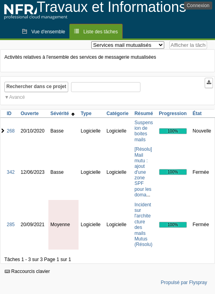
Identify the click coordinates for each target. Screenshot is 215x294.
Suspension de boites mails (143, 131)
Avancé (17, 97)
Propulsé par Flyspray (184, 282)
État (197, 113)
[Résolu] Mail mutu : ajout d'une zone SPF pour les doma (143, 172)
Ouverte (29, 113)
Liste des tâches (100, 32)
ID (9, 113)
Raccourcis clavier (27, 271)
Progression (173, 113)
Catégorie (118, 113)
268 (11, 131)
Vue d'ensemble (48, 32)
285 (11, 224)
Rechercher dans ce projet (36, 86)
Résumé (143, 113)
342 (11, 172)
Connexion (198, 5)
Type (86, 113)
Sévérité (62, 113)
